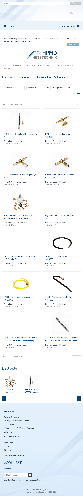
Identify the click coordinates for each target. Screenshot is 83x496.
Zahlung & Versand (11, 417)
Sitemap (7, 450)
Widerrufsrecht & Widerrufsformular (19, 428)
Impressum (8, 443)
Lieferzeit (8, 432)
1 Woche (14, 225)
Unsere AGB (9, 424)
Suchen (75, 3)
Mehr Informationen (23, 41)
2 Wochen (14, 144)
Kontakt (7, 446)
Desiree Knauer (56, 490)
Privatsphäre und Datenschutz (16, 421)
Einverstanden (73, 44)
